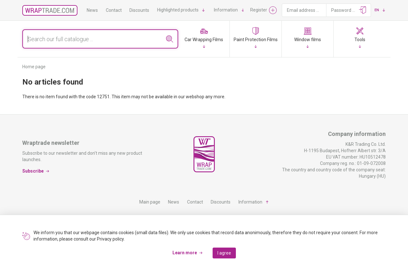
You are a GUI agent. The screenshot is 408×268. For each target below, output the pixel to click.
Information (226, 9)
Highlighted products (178, 9)
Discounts (139, 10)
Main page (149, 202)
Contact (114, 10)
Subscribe (33, 171)
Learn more (184, 252)
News (92, 10)
